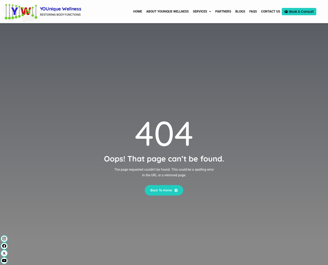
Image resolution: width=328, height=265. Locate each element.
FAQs (253, 11)
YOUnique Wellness (60, 9)
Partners (223, 11)
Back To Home (164, 190)
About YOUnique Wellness (167, 11)
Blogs (240, 11)
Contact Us (270, 11)
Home (137, 11)
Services (202, 11)
